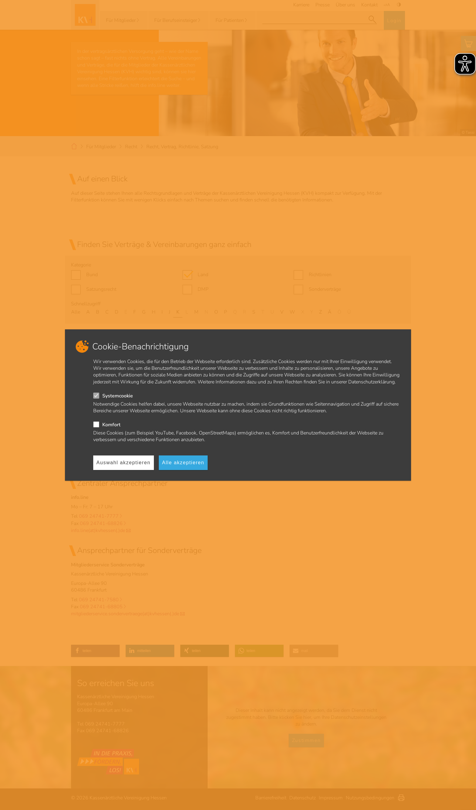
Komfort (111, 424)
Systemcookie (117, 396)
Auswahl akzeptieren (124, 462)
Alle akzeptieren (183, 462)
